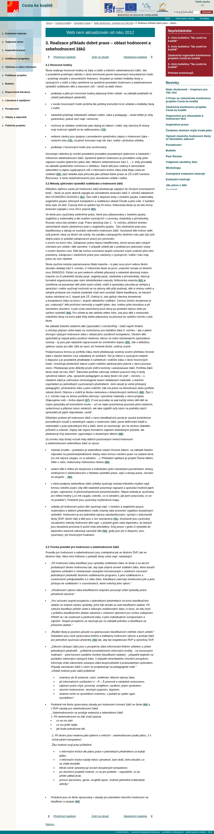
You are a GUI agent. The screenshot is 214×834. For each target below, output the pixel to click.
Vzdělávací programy (17, 58)
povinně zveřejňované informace (146, 832)
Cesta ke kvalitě (37, 5)
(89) (107, 462)
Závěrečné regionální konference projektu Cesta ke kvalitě (189, 57)
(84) (68, 312)
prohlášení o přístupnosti (172, 832)
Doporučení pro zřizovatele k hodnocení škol (184, 117)
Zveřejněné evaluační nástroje (185, 173)
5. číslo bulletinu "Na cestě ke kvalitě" (187, 48)
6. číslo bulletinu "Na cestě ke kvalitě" (187, 39)
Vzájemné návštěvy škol (181, 162)
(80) (58, 174)
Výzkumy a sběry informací (20, 67)
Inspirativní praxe (15, 50)
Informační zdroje (185, 18)
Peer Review (174, 156)
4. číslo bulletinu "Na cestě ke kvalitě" (187, 66)
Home (49, 23)
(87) (87, 400)
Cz (202, 5)
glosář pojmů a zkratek (195, 832)
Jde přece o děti (176, 185)
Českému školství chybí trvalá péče (189, 130)
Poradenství (12, 108)
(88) (120, 433)
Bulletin (9, 83)
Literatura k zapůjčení (17, 100)
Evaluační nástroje (16, 33)
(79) (70, 140)
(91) (115, 518)
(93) (94, 639)
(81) (82, 196)
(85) (127, 342)
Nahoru (50, 824)
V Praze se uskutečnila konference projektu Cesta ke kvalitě (188, 100)
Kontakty (204, 18)
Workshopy (173, 167)
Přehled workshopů (180, 72)
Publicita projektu (15, 125)
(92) (104, 530)
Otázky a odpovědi (16, 117)
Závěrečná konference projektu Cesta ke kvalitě (186, 108)
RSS (210, 832)
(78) (103, 129)
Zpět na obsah (100, 57)
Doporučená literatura (17, 92)
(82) (93, 209)
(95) (77, 801)
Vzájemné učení (14, 42)
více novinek (171, 189)
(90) (69, 476)
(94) (145, 704)
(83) (140, 280)
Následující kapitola (135, 57)
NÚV (167, 18)
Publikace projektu (16, 75)
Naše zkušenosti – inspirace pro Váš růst (113, 23)
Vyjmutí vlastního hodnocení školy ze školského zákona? (188, 137)
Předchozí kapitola (65, 57)
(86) (141, 392)
